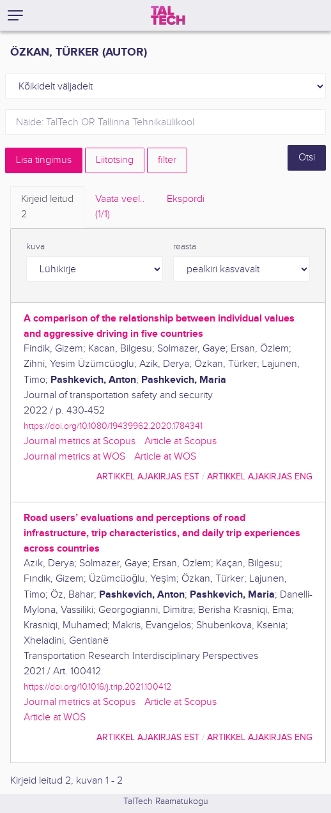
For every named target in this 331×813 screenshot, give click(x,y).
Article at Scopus (180, 441)
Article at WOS (165, 457)
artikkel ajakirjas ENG (259, 476)
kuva (35, 247)
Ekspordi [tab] (185, 199)
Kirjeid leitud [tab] (47, 207)
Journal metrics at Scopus (79, 441)
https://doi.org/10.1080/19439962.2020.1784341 (113, 426)
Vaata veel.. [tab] (120, 207)
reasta (184, 247)
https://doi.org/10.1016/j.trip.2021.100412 (97, 686)
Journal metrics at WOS (74, 457)
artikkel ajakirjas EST (147, 476)
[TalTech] (168, 15)
